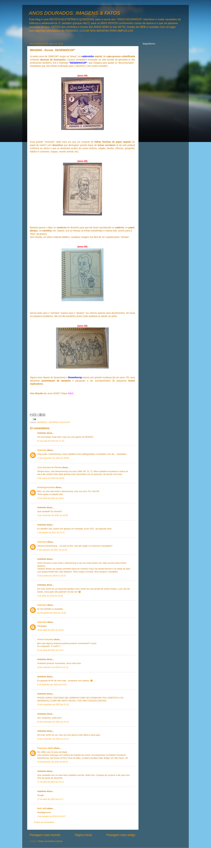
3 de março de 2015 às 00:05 (50, 478)
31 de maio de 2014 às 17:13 (50, 441)
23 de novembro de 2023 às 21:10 (53, 722)
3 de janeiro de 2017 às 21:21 (51, 532)
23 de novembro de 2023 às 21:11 (53, 739)
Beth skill (41, 808)
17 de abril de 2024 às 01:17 (50, 799)
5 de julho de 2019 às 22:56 (50, 596)
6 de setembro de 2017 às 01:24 (52, 550)
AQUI (70, 393)
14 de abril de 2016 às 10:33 (50, 498)
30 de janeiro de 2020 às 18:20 (51, 613)
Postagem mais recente (45, 835)
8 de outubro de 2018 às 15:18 (51, 576)
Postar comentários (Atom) (50, 841)
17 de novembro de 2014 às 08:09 (53, 458)
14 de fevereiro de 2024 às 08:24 (52, 762)
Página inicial (83, 835)
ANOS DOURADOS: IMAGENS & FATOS (74, 13)
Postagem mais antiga (120, 835)
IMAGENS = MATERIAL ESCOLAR (53, 422)
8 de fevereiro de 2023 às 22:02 (52, 684)
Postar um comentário (44, 822)
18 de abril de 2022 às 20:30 (50, 630)
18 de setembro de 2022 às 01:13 (52, 667)
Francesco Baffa (45, 748)
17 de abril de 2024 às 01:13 (50, 782)
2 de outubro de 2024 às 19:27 (51, 816)
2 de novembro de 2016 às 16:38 (52, 515)
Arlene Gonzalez (45, 639)
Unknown (42, 450)
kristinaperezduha (46, 487)
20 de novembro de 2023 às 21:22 (53, 704)
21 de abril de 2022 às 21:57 (50, 650)
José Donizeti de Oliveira (49, 467)
